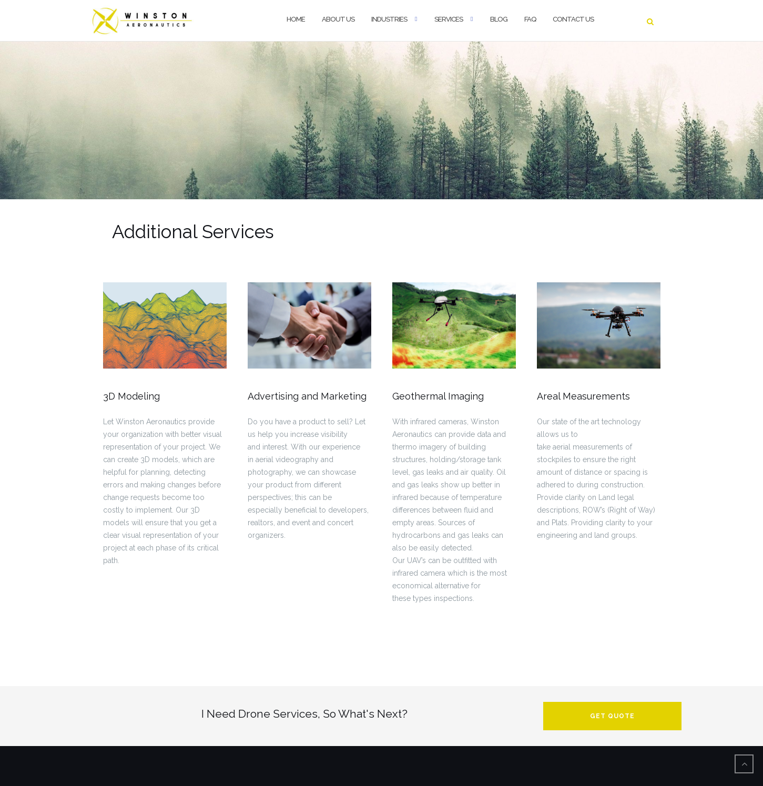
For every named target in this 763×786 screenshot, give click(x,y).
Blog (498, 19)
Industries (389, 19)
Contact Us (573, 19)
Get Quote (612, 716)
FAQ (530, 19)
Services (448, 19)
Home (296, 19)
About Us (338, 19)
